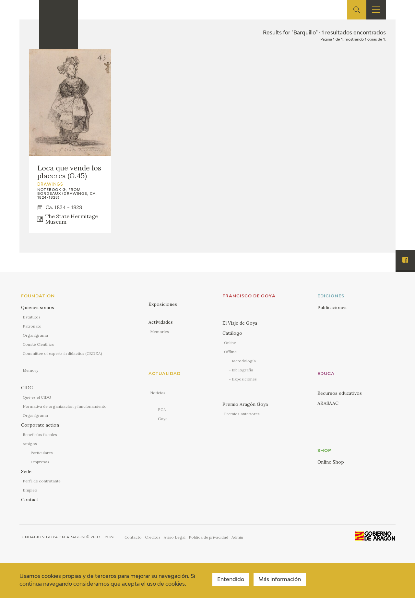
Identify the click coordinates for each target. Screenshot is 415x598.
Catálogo (232, 333)
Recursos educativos (339, 393)
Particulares (41, 452)
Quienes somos (37, 307)
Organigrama (35, 335)
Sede (26, 471)
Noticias (157, 392)
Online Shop (330, 462)
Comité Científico (38, 344)
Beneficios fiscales (40, 434)
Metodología (244, 360)
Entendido (230, 579)
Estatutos (32, 317)
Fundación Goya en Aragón (52, 537)
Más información (279, 579)
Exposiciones (162, 304)
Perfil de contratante (42, 481)
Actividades (160, 322)
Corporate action (40, 425)
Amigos (30, 443)
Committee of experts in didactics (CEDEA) (62, 353)
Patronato (32, 326)
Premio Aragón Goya (245, 404)
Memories (159, 331)
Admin (237, 537)
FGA (162, 409)
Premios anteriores (242, 413)
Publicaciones (332, 307)
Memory (30, 370)
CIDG (27, 388)
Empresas (39, 461)
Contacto (133, 537)
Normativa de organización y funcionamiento (65, 406)
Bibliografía (242, 370)
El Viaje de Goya (239, 323)
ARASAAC (327, 403)
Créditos (152, 537)
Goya (163, 418)
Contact (29, 500)
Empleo (30, 490)
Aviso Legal (174, 537)
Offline (230, 351)
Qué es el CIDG (37, 397)
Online (230, 342)
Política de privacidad (208, 537)
